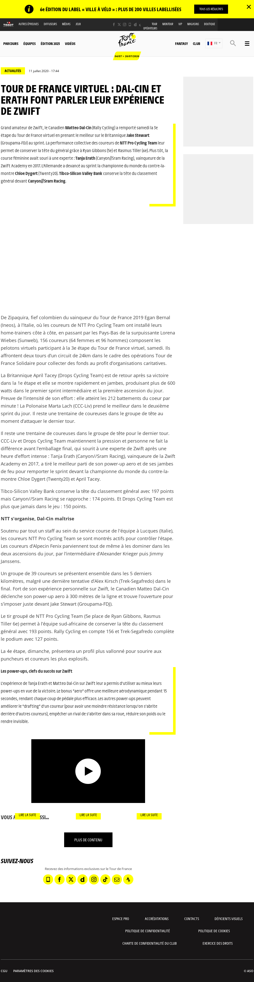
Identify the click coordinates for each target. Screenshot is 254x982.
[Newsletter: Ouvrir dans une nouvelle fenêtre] (117, 879)
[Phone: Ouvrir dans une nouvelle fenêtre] (130, 24)
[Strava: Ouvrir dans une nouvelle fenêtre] (128, 879)
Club (196, 43)
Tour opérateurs (150, 26)
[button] (213, 43)
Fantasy (181, 43)
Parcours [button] (10, 43)
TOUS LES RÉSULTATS (211, 9)
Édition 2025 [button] (50, 43)
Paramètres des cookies (33, 971)
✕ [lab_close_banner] (249, 6)
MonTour (167, 24)
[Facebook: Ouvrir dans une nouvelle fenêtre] (114, 24)
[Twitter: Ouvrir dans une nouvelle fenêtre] (119, 24)
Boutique (209, 24)
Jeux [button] (78, 24)
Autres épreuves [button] (29, 24)
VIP (180, 24)
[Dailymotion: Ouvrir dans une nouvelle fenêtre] (135, 24)
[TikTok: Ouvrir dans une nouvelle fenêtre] (140, 24)
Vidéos (70, 43)
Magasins (193, 24)
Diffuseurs (50, 24)
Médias (66, 24)
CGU (4, 971)
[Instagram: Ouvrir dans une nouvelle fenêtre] (124, 24)
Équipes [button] (29, 43)
